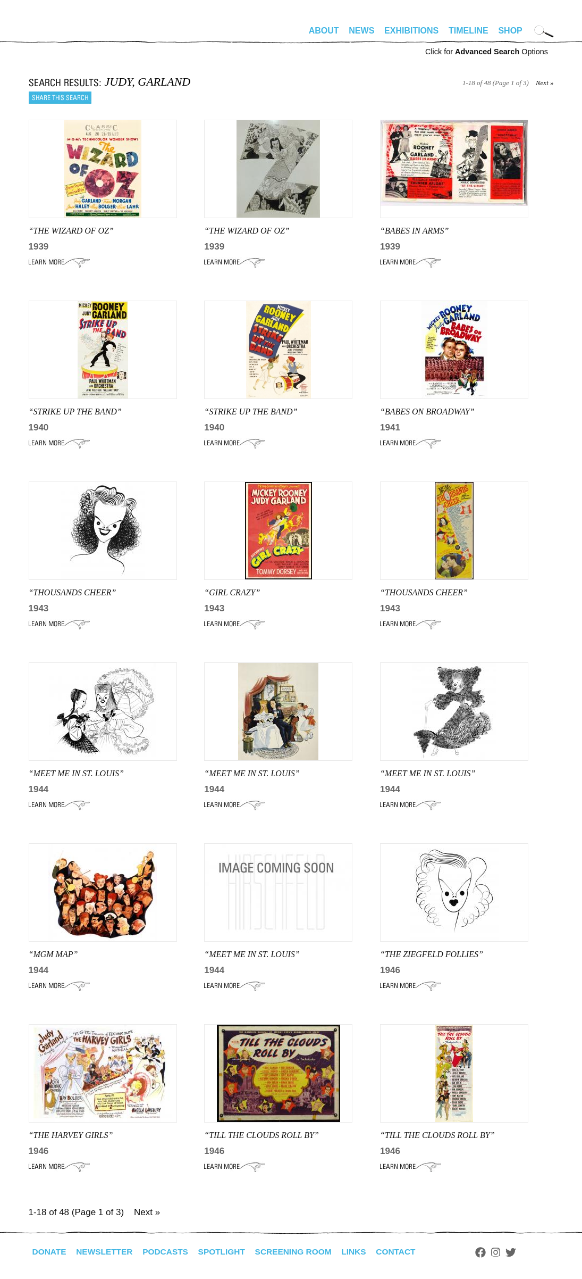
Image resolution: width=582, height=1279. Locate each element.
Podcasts (169, 1251)
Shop (510, 30)
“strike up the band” (75, 411)
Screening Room (301, 1251)
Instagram (507, 1252)
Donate (50, 1251)
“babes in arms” (414, 230)
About (324, 30)
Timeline (468, 30)
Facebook (492, 1252)
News (361, 30)
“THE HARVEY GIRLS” (71, 1135)
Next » (545, 83)
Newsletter (107, 1251)
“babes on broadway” (427, 411)
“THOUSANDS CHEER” (72, 592)
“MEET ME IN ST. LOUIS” (76, 773)
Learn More (59, 262)
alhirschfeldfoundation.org (60, 35)
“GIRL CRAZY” (232, 592)
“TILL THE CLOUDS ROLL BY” (261, 1135)
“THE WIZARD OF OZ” (71, 230)
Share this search (60, 98)
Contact (406, 1251)
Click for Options (486, 51)
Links (364, 1251)
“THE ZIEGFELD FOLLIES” (431, 954)
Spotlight (227, 1251)
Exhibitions (411, 30)
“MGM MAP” (53, 954)
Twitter (522, 1252)
